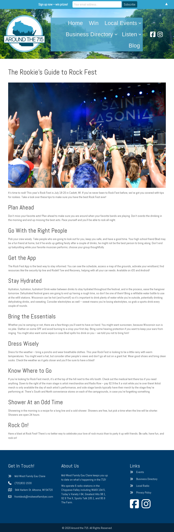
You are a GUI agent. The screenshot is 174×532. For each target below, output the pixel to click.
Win (94, 23)
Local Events (121, 23)
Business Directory (89, 34)
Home (75, 23)
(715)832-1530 (23, 483)
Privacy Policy (143, 492)
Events (140, 472)
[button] (140, 23)
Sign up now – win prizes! (53, 4)
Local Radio (142, 486)
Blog (134, 46)
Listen (129, 34)
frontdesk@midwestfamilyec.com (33, 496)
